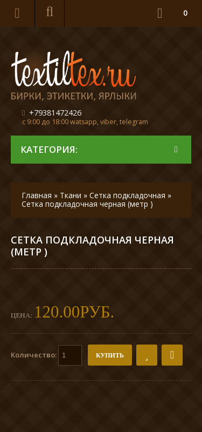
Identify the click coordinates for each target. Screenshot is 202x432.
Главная (37, 195)
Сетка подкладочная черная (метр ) (87, 204)
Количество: (46, 355)
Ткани (70, 195)
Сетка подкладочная (127, 195)
